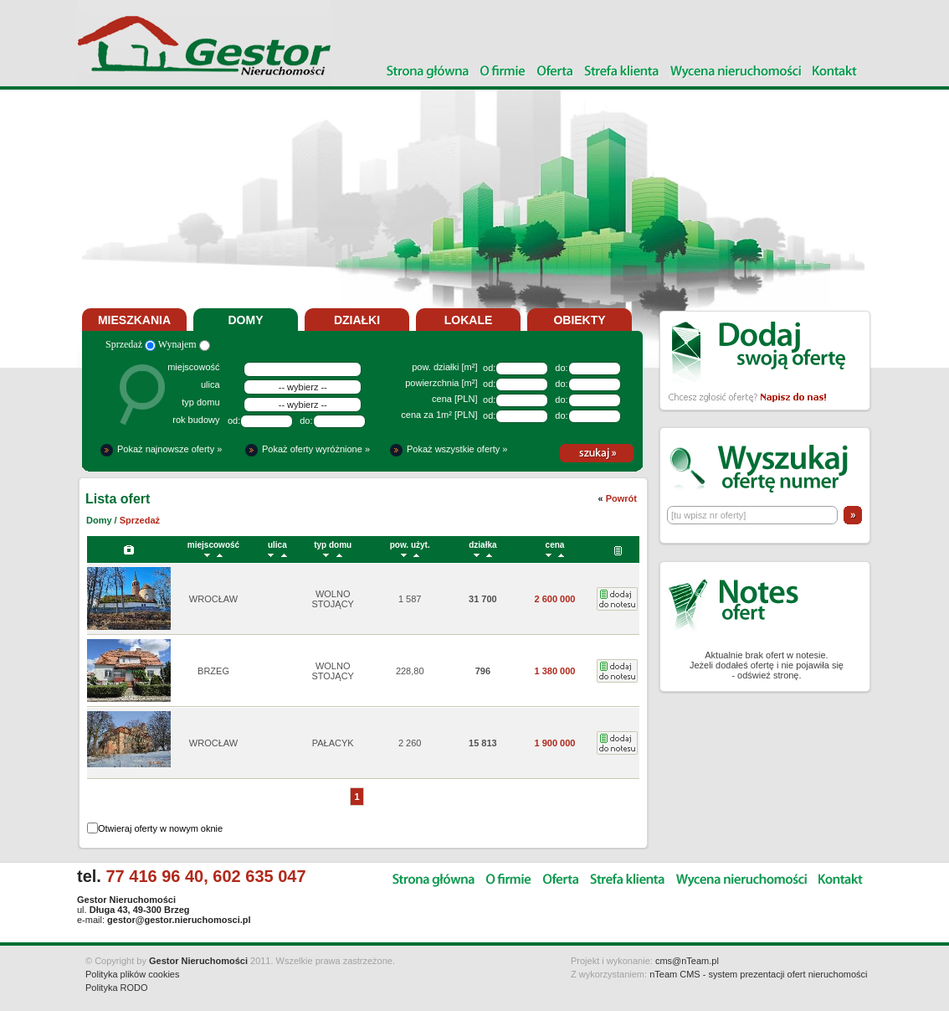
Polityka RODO (116, 988)
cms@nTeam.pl (687, 961)
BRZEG (213, 671)
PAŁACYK (333, 743)
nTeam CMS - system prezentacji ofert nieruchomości (758, 974)
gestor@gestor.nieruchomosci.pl (178, 920)
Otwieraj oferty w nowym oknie (160, 828)
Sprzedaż (130, 344)
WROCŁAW (213, 599)
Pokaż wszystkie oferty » (457, 449)
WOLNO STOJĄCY (332, 599)
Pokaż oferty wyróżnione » (316, 449)
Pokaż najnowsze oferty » (169, 449)
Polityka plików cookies (132, 974)
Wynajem (184, 344)
